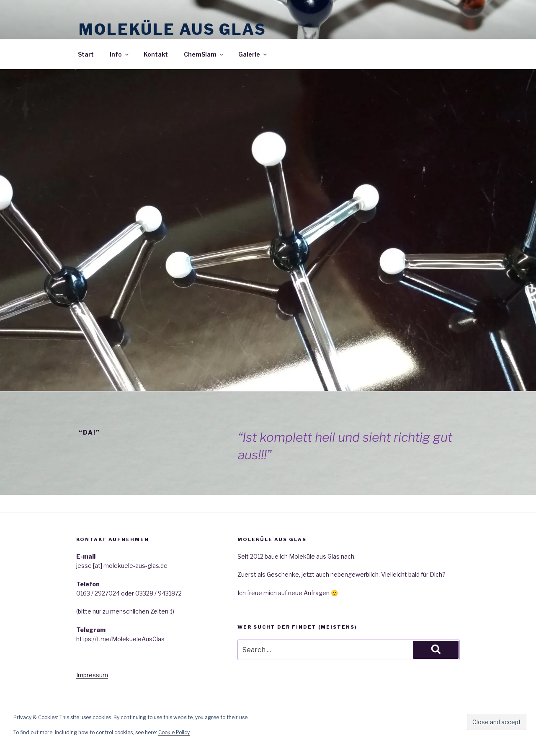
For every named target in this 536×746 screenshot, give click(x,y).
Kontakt (156, 54)
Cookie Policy (174, 732)
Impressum (92, 675)
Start (86, 54)
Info (120, 54)
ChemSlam (204, 54)
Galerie (253, 54)
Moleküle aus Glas (172, 29)
